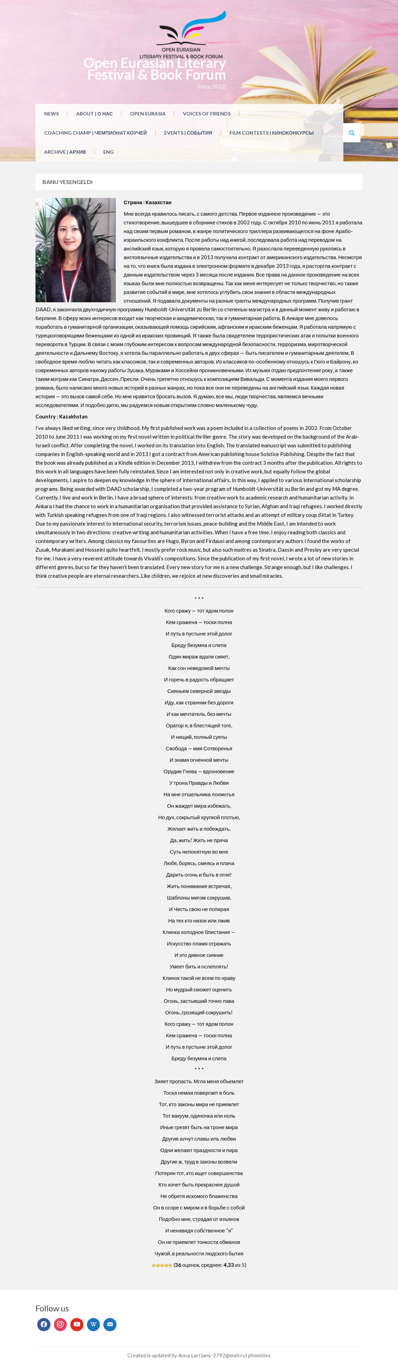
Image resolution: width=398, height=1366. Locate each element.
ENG (108, 152)
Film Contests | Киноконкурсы (272, 133)
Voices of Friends (207, 114)
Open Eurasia (148, 114)
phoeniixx (259, 1355)
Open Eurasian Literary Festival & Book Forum (154, 68)
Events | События (188, 133)
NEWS (51, 114)
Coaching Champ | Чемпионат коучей (95, 133)
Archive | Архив (65, 152)
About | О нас (94, 114)
